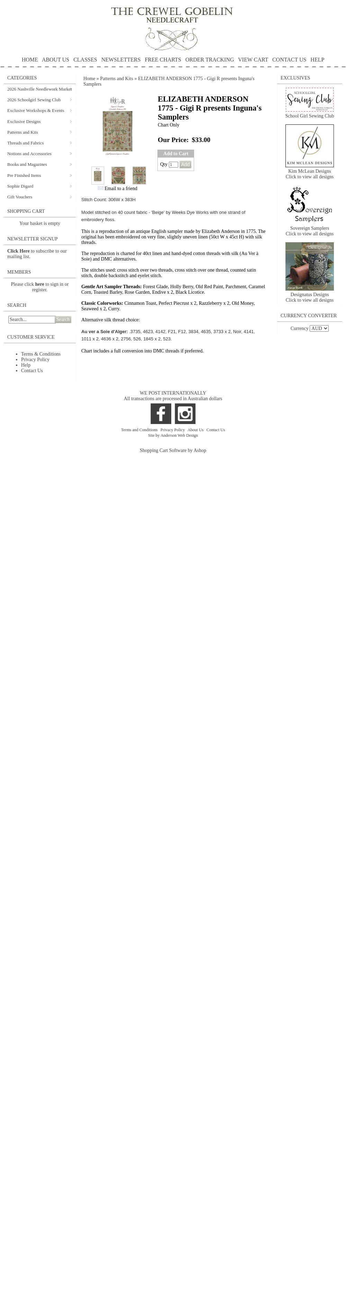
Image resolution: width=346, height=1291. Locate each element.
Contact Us (32, 370)
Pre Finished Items (24, 175)
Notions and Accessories (29, 153)
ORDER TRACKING (209, 60)
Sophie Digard (20, 186)
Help (25, 365)
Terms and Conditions (140, 429)
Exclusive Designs (23, 121)
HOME (30, 60)
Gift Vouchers (19, 196)
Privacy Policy (35, 359)
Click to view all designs (310, 176)
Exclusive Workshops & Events (35, 110)
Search (63, 319)
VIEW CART (253, 60)
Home (89, 78)
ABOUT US (55, 60)
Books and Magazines (27, 164)
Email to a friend (120, 188)
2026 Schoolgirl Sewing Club (34, 99)
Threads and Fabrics (25, 142)
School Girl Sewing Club (309, 116)
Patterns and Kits (22, 132)
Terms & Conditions (41, 354)
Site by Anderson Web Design (173, 435)
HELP (173, 62)
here (39, 284)
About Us (196, 429)
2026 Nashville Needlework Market (39, 89)
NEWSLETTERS (121, 60)
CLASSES (85, 60)
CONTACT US (289, 60)
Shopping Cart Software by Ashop (173, 450)
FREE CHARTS (163, 60)
